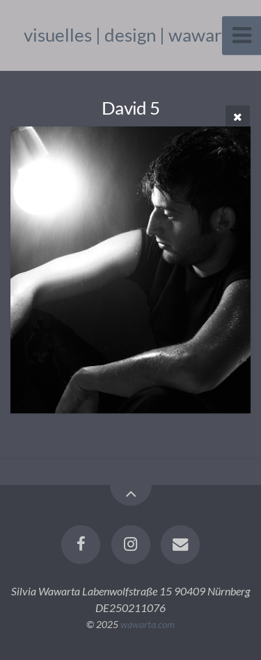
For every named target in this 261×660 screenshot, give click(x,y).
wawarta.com (147, 624)
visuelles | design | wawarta (130, 34)
